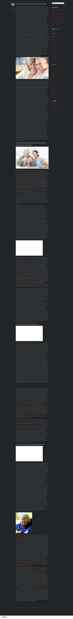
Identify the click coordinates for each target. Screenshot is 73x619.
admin (13, 7)
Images (53, 75)
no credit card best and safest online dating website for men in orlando (31, 564)
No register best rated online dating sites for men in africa (31, 4)
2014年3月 (54, 54)
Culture (53, 70)
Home (69, 617)
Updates (53, 88)
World (53, 93)
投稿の (54, 106)
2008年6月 (54, 59)
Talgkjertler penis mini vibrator (57, 19)
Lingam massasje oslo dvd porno (57, 16)
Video (53, 90)
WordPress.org (54, 111)
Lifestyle (53, 77)
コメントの (54, 108)
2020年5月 (54, 41)
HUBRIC (4, 617)
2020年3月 (54, 46)
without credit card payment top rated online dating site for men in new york (33, 414)
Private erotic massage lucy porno (58, 14)
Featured (53, 72)
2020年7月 (54, 36)
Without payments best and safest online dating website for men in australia (58, 23)
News (53, 80)
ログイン (53, 103)
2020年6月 (54, 38)
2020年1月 (54, 51)
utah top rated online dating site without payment (37, 285)
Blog (13, 9)
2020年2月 (54, 49)
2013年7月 (54, 57)
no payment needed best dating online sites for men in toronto (26, 272)
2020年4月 (54, 44)
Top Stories (54, 85)
